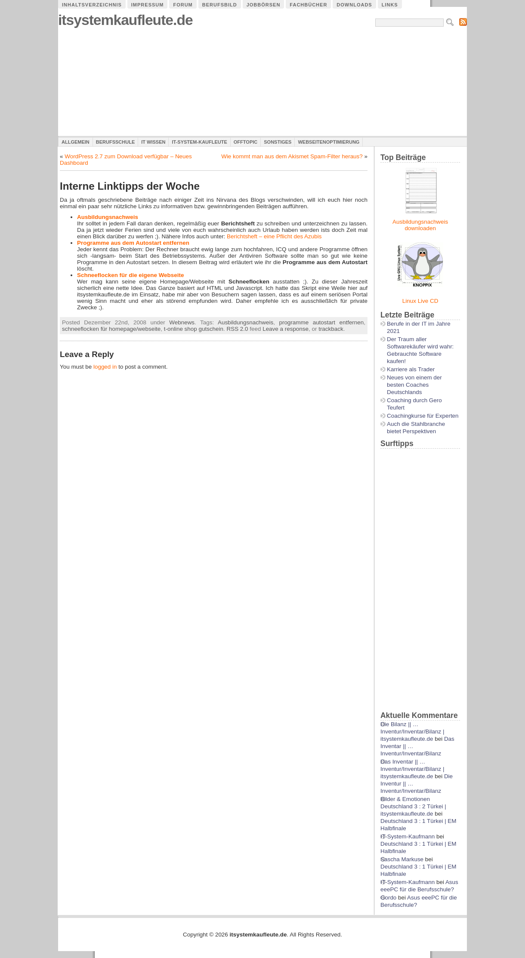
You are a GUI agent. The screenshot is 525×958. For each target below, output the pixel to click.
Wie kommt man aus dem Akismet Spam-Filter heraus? (292, 156)
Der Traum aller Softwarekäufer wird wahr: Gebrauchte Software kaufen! (420, 350)
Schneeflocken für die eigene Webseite (130, 275)
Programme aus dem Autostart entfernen (133, 243)
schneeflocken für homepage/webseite (111, 329)
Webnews (182, 322)
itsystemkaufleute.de (125, 20)
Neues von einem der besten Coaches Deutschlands (414, 384)
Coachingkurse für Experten (423, 416)
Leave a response (285, 329)
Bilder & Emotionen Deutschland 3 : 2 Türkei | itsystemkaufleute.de (413, 806)
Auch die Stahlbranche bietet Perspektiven (416, 427)
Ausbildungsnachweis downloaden (420, 225)
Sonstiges (277, 142)
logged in (105, 366)
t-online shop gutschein (193, 329)
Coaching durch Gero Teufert (414, 404)
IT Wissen (153, 142)
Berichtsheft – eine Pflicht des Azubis (274, 236)
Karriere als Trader (411, 369)
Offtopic (245, 142)
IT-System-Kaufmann (407, 836)
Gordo (388, 897)
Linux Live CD (420, 301)
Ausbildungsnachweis (107, 217)
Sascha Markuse (401, 859)
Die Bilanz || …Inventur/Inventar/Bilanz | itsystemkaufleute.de (412, 731)
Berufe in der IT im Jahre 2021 (419, 327)
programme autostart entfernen (321, 322)
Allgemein (76, 142)
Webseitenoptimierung (328, 142)
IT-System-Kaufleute (199, 142)
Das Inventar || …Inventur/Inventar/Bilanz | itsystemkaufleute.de (412, 768)
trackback (330, 329)
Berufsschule (115, 142)
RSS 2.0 (237, 329)
